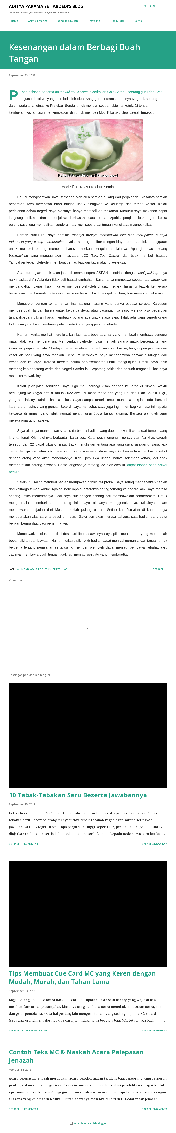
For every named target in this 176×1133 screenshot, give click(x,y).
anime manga (26, 569)
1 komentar (30, 1109)
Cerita (136, 20)
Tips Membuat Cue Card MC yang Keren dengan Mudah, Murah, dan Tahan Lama (82, 977)
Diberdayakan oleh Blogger (88, 1123)
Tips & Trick (115, 20)
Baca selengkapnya (154, 843)
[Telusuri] (149, 6)
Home (12, 20)
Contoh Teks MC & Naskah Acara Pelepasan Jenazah (76, 1056)
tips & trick (43, 569)
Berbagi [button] (158, 569)
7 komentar (30, 843)
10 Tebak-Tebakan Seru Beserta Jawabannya (78, 795)
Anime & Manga (35, 20)
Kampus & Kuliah (65, 20)
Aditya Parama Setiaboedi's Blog (46, 6)
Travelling (92, 20)
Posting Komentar (34, 1030)
